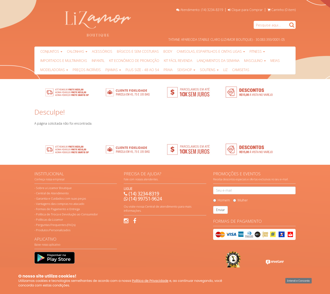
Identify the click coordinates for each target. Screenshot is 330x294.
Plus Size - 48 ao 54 (142, 69)
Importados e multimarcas (63, 60)
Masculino (255, 60)
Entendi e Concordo (298, 281)
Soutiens (209, 69)
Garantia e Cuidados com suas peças (61, 198)
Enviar (220, 210)
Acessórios (102, 51)
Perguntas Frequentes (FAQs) (55, 225)
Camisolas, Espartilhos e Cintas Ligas (211, 51)
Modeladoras (54, 69)
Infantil (98, 60)
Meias (275, 60)
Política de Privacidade (150, 280)
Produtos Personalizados (53, 230)
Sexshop (186, 69)
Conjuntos (51, 51)
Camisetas (240, 69)
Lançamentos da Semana (218, 60)
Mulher (240, 200)
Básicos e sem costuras (138, 51)
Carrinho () (283, 10)
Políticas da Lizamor (49, 219)
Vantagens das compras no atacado (60, 204)
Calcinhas (77, 51)
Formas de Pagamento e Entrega (58, 209)
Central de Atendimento (52, 193)
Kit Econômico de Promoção (134, 60)
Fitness (257, 51)
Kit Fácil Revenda (178, 60)
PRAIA (168, 69)
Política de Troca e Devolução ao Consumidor (67, 214)
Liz (225, 69)
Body (167, 51)
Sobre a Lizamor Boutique (54, 188)
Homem (221, 200)
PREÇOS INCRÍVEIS (87, 69)
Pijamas (113, 69)
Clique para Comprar (245, 10)
